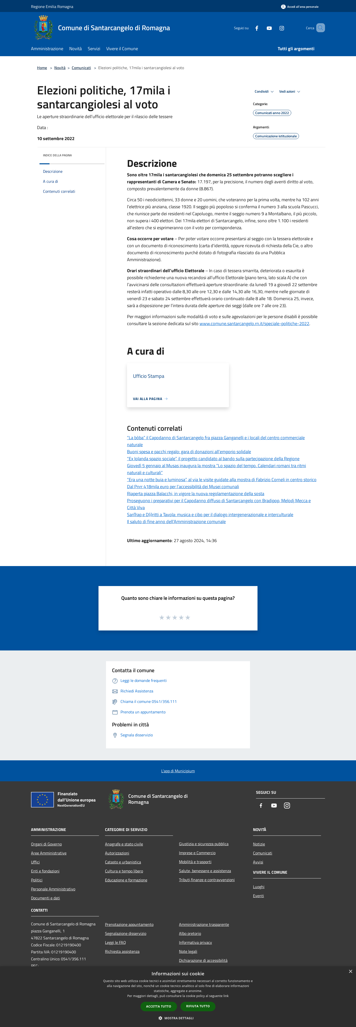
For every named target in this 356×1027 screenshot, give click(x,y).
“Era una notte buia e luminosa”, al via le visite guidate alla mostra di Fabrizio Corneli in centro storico (221, 479)
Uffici (35, 862)
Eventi (258, 896)
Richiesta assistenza (122, 951)
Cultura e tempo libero (124, 871)
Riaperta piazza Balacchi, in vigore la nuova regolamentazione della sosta (195, 493)
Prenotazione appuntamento (129, 924)
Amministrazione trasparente (204, 924)
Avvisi (258, 862)
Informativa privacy (195, 942)
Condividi (265, 92)
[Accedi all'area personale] (299, 6)
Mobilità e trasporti (195, 862)
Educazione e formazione (126, 880)
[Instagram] (275, 27)
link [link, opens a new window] (226, 996)
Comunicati (81, 68)
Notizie (259, 844)
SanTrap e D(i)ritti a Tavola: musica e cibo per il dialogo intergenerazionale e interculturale (210, 514)
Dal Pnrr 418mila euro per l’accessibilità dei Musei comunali (183, 486)
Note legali (188, 951)
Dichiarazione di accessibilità (203, 960)
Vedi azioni (290, 92)
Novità (60, 68)
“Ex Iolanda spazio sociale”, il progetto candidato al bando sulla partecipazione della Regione (213, 458)
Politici (36, 880)
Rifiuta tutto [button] (198, 1006)
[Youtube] (262, 27)
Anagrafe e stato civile (124, 844)
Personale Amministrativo (53, 889)
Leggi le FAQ (115, 942)
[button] (178, 1018)
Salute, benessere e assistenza (205, 871)
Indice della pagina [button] (57, 155)
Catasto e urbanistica (123, 862)
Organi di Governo (46, 844)
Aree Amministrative (48, 853)
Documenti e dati (45, 898)
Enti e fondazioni (45, 871)
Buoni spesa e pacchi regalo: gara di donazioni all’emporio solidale (189, 451)
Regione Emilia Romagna (52, 6)
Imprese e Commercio (197, 853)
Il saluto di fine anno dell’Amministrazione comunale (176, 521)
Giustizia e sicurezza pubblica (203, 844)
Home (42, 68)
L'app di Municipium (178, 771)
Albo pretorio (190, 933)
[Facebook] (249, 27)
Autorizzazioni (117, 853)
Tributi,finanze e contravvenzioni (207, 880)
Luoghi (258, 887)
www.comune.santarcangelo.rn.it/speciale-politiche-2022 (254, 323)
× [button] (350, 972)
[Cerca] (319, 28)
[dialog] (178, 996)
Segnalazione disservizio (125, 933)
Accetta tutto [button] (158, 1006)
